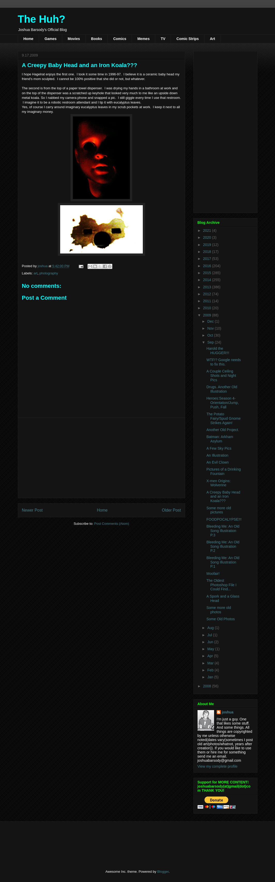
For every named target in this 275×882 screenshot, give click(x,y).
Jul (210, 635)
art (35, 273)
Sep (211, 342)
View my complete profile (218, 766)
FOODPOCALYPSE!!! (223, 519)
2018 (207, 252)
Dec (211, 321)
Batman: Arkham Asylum (219, 439)
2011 (207, 301)
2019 (207, 245)
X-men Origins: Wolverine (218, 483)
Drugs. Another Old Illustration (221, 389)
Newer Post (32, 510)
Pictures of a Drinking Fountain (223, 471)
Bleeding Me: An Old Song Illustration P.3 (222, 530)
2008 (207, 686)
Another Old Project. (222, 430)
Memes (143, 39)
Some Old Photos (220, 619)
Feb (211, 670)
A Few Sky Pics (218, 448)
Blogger (163, 871)
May (211, 649)
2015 (207, 273)
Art (212, 39)
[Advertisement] (101, 458)
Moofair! (212, 573)
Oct (210, 335)
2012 (207, 294)
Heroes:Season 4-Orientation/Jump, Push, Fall (222, 402)
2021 (207, 230)
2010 (207, 308)
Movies (74, 39)
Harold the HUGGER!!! (217, 350)
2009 (207, 315)
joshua (227, 712)
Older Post (171, 510)
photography (48, 273)
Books (96, 39)
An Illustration (217, 455)
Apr (210, 656)
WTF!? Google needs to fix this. (223, 362)
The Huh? (41, 19)
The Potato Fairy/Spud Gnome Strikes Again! (223, 418)
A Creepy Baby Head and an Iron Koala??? (223, 496)
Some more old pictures (218, 510)
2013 (207, 287)
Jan (210, 677)
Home (28, 39)
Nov (211, 328)
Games (50, 39)
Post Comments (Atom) (111, 524)
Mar (211, 663)
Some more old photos (218, 610)
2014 (207, 280)
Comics (119, 39)
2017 (207, 259)
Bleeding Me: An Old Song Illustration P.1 (222, 562)
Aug (211, 628)
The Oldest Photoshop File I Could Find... (221, 584)
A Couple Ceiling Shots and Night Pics (221, 375)
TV (163, 39)
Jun (210, 642)
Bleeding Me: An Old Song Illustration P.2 (222, 546)
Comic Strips (187, 39)
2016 (207, 266)
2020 (207, 237)
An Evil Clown (217, 462)
